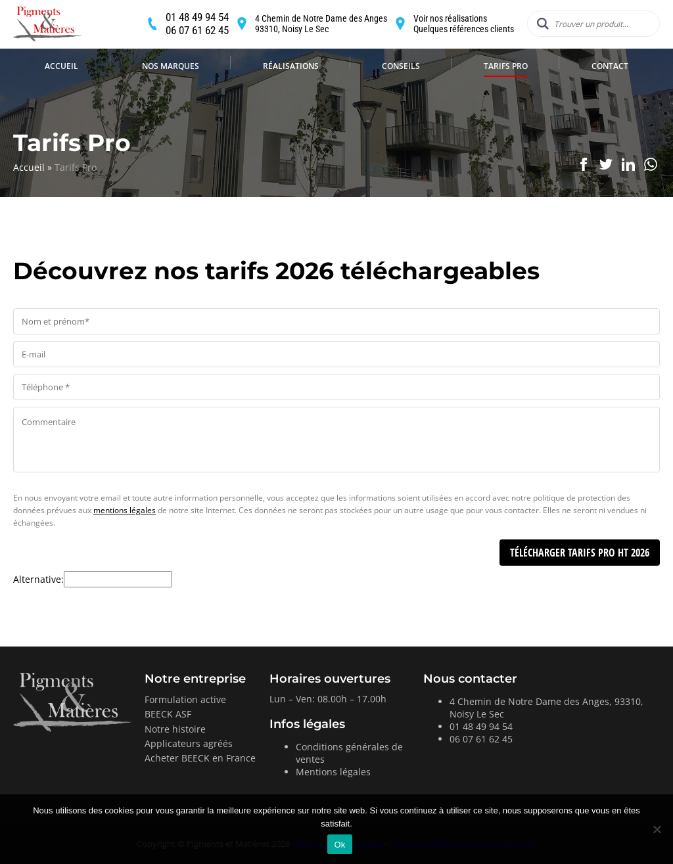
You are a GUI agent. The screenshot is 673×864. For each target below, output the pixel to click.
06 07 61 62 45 (481, 739)
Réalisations (291, 93)
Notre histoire (175, 729)
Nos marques (170, 93)
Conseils (401, 93)
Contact (610, 93)
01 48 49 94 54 (481, 726)
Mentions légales (333, 771)
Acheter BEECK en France (200, 758)
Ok (339, 845)
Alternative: (38, 579)
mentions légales (124, 510)
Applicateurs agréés (189, 743)
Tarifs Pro (506, 93)
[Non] (656, 829)
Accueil (61, 93)
